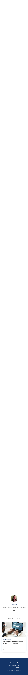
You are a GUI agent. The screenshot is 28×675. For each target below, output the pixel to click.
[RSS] (17, 662)
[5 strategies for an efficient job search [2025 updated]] (14, 646)
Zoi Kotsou (14, 604)
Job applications (7, 639)
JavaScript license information (14, 670)
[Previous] (1, 634)
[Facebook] (10, 662)
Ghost (17, 667)
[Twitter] (14, 662)
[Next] (26, 634)
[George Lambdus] (4, 625)
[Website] (14, 610)
